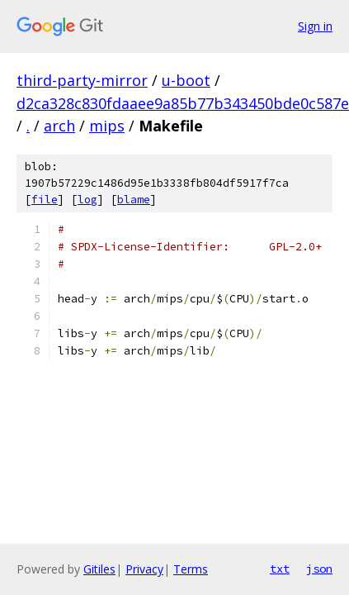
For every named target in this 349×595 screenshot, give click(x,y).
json (319, 568)
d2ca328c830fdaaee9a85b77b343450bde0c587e (183, 103)
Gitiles (99, 569)
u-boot (186, 80)
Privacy (144, 569)
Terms (190, 569)
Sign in (315, 26)
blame (133, 200)
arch (59, 126)
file (44, 200)
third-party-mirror (82, 80)
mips (107, 126)
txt (280, 568)
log (87, 200)
